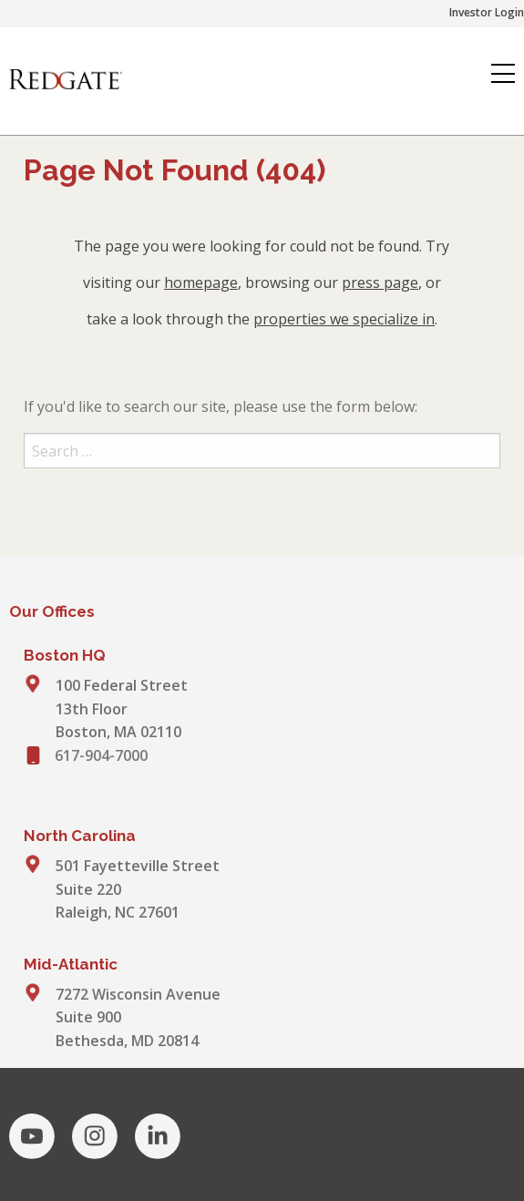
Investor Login (486, 12)
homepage (201, 282)
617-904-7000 (101, 755)
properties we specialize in (344, 319)
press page (380, 282)
